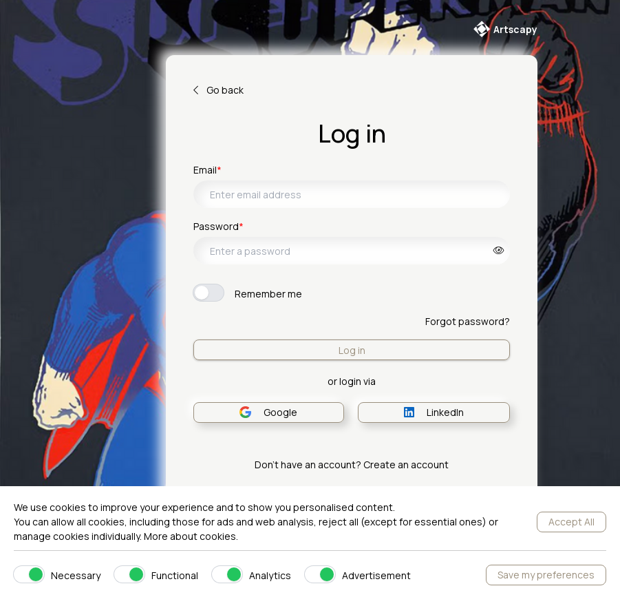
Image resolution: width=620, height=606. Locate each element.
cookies (218, 536)
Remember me (268, 293)
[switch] (208, 292)
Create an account (406, 464)
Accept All (571, 521)
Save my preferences (546, 574)
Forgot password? (467, 321)
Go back (218, 89)
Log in (352, 350)
